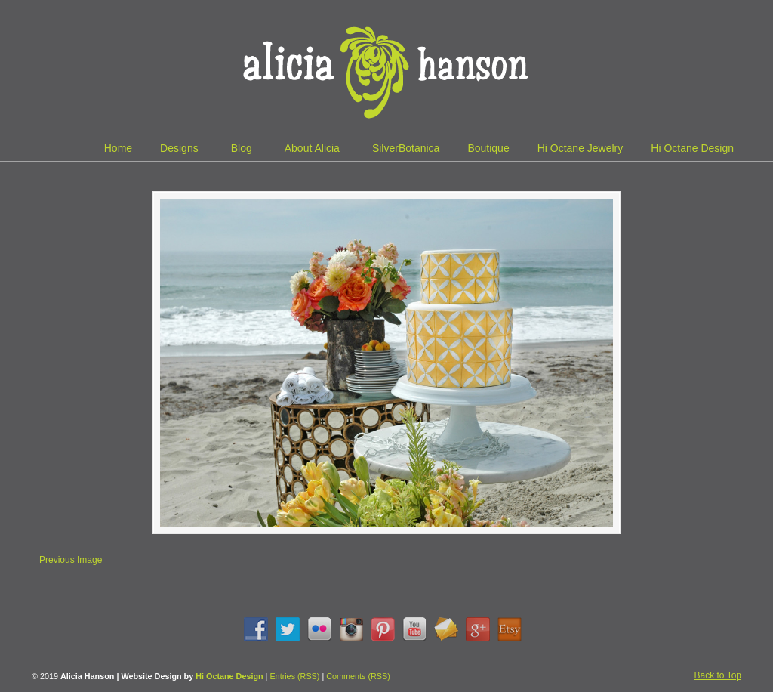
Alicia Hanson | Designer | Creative (386, 68)
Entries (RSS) (294, 676)
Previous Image (70, 560)
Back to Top (717, 675)
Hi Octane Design (229, 676)
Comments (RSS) (358, 676)
